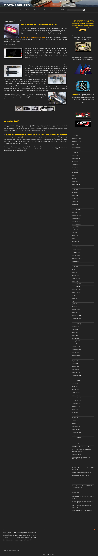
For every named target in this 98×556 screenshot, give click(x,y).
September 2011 (76, 406)
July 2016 (74, 264)
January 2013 (75, 372)
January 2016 (75, 281)
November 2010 (76, 432)
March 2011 (75, 423)
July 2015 (74, 295)
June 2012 (74, 383)
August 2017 (75, 227)
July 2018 (74, 198)
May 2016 (74, 269)
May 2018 (74, 204)
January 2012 (75, 395)
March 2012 (75, 389)
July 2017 (74, 229)
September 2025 (76, 138)
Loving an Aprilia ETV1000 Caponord (81, 501)
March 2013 (75, 366)
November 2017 (76, 218)
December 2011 (76, 398)
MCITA (73, 475)
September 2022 (76, 147)
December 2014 (76, 315)
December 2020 (76, 161)
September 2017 (76, 224)
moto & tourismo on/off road (79, 505)
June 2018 (74, 201)
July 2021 (74, 152)
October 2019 (75, 187)
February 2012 (75, 392)
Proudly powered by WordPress (11, 550)
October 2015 (75, 286)
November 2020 (76, 164)
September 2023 (76, 141)
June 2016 (74, 266)
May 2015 (74, 301)
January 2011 (75, 429)
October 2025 (75, 135)
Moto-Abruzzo (17, 5)
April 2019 (74, 195)
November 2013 (76, 349)
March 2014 (75, 338)
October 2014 (75, 321)
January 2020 (75, 184)
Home (15, 10)
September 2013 (76, 355)
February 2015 (75, 309)
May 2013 (74, 361)
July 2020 (74, 167)
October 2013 (75, 352)
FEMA (73, 467)
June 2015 (74, 298)
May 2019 (74, 192)
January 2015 (75, 312)
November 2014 (76, 318)
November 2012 (76, 375)
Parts (46, 10)
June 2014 (74, 329)
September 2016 (76, 258)
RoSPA (73, 457)
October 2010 (75, 435)
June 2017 (74, 232)
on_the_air (74, 510)
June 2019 (74, 189)
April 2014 (74, 335)
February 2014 (75, 341)
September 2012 (76, 380)
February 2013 (75, 369)
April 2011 (74, 420)
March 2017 (75, 241)
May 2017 (74, 235)
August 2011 (75, 409)
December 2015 (76, 284)
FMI (73, 472)
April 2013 (74, 363)
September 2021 (76, 150)
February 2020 (75, 181)
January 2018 (75, 212)
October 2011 (75, 403)
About (21, 10)
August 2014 (75, 326)
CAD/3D (63, 10)
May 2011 (74, 417)
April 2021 (74, 155)
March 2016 (75, 275)
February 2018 (75, 209)
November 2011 (76, 400)
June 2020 (74, 170)
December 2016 (76, 249)
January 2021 (75, 158)
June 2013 (74, 358)
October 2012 (75, 378)
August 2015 (75, 292)
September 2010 (76, 437)
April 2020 (74, 175)
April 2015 (74, 304)
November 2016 (76, 252)
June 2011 (74, 415)
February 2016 (75, 278)
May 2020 (74, 172)
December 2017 (76, 215)
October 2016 (75, 255)
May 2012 (74, 386)
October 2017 (75, 221)
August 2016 (75, 261)
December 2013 (76, 346)
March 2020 (75, 178)
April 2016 (74, 272)
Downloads (54, 10)
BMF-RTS (74, 446)
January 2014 (75, 343)
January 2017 (75, 247)
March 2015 (75, 306)
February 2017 (75, 244)
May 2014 (74, 332)
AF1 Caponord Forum (48, 529)
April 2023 (74, 144)
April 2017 (74, 238)
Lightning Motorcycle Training (79, 485)
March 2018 (75, 207)
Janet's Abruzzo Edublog (78, 496)
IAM (73, 454)
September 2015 (76, 289)
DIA (73, 449)
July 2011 (74, 412)
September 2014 (76, 323)
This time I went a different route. (35, 130)
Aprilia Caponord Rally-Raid (34, 10)
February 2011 (75, 426)
